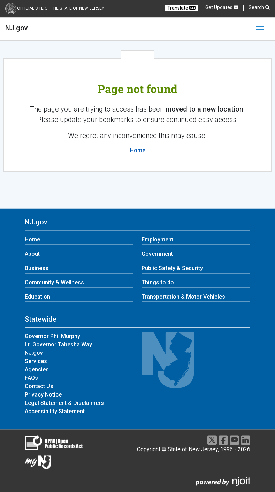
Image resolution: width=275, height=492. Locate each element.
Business (36, 268)
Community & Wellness (54, 282)
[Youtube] (234, 440)
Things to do (158, 282)
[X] (212, 440)
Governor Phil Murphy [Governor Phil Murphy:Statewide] (52, 336)
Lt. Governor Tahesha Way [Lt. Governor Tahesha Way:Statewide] (58, 344)
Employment (157, 240)
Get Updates (221, 7)
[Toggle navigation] (260, 29)
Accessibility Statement (55, 411)
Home (137, 150)
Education (37, 297)
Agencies (37, 369)
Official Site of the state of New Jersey (60, 8)
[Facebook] (223, 440)
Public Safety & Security (172, 268)
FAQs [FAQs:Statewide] (31, 378)
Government (157, 254)
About (32, 254)
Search (259, 7)
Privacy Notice (43, 394)
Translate (181, 8)
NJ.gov (16, 28)
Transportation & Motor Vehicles (183, 297)
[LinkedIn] (245, 440)
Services (36, 361)
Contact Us (39, 386)
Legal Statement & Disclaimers (64, 403)
